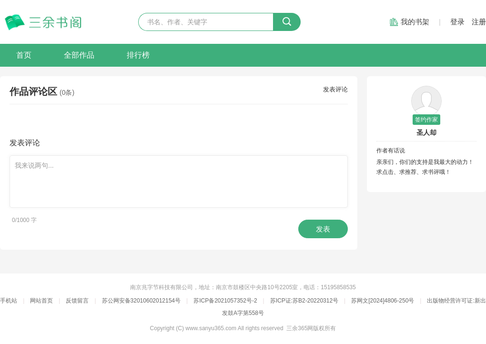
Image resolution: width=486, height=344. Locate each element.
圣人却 (426, 132)
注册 (479, 22)
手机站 (8, 300)
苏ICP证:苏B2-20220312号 (304, 300)
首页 (23, 55)
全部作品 (79, 55)
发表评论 (335, 89)
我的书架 (415, 22)
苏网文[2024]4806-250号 (382, 300)
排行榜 (138, 55)
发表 (323, 229)
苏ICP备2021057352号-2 (225, 300)
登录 (457, 22)
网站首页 (41, 300)
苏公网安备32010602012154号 (141, 300)
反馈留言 (77, 300)
